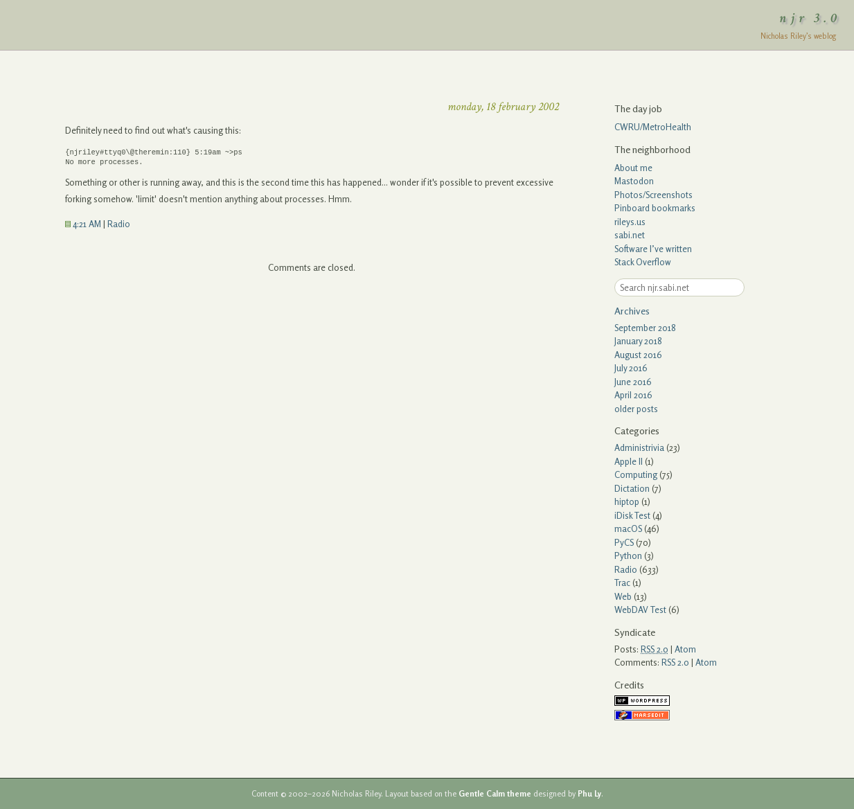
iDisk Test (632, 515)
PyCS (624, 542)
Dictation (632, 488)
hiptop (626, 501)
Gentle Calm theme (495, 794)
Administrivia (639, 447)
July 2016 (631, 367)
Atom (685, 649)
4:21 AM (83, 223)
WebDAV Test (640, 609)
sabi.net (629, 234)
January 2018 (638, 340)
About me (633, 167)
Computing (635, 474)
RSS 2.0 (675, 662)
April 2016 (633, 394)
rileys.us (630, 221)
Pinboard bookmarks (654, 207)
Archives (632, 311)
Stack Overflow (642, 261)
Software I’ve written (653, 248)
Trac (622, 582)
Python (628, 555)
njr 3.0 (810, 18)
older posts (636, 408)
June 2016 (633, 381)
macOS (628, 528)
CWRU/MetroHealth (652, 126)
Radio (118, 223)
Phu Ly (589, 794)
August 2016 (638, 354)
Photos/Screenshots (653, 194)
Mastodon (634, 180)
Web (623, 596)
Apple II (628, 461)
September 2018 (645, 327)
